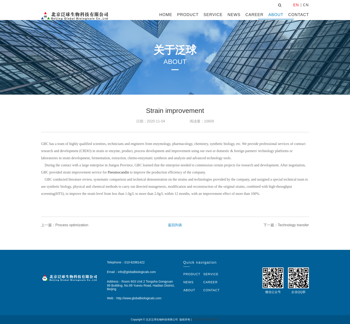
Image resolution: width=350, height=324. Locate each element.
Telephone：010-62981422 (126, 262)
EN (296, 5)
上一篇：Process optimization (64, 225)
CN (306, 5)
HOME (165, 14)
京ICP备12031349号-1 (205, 319)
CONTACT (298, 14)
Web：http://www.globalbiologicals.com (134, 298)
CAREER (254, 14)
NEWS (233, 14)
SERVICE (213, 14)
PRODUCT (188, 14)
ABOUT (275, 14)
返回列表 (175, 225)
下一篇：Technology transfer (286, 225)
